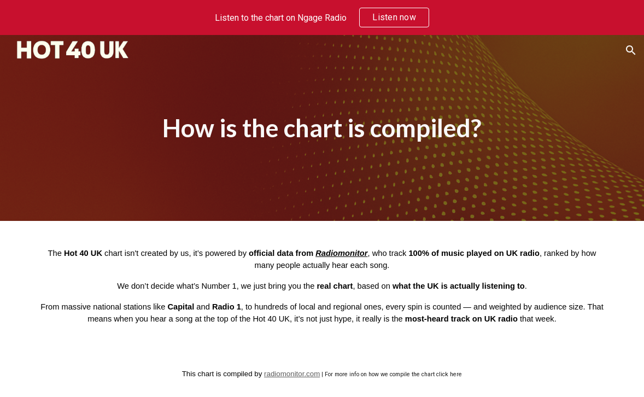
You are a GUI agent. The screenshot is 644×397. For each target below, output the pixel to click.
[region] (322, 17)
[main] (322, 128)
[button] (631, 50)
